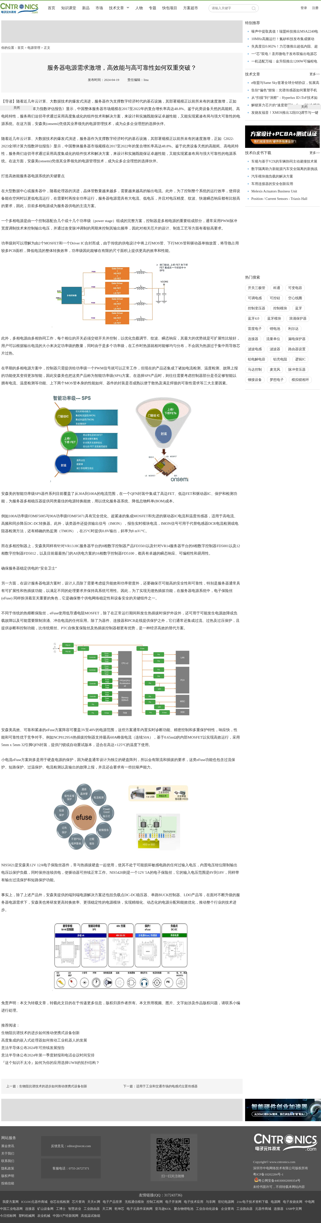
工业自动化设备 (207, 1209)
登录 (304, 8)
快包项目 (169, 8)
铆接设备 (255, 380)
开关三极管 (256, 288)
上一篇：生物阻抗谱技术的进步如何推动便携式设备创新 (46, 1086)
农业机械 (43, 1216)
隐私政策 (7, 1168)
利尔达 (293, 329)
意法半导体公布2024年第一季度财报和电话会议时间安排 (48, 1055)
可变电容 (295, 288)
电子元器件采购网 (140, 1209)
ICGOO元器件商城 (34, 1202)
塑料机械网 (27, 1216)
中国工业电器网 (11, 1209)
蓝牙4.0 (253, 318)
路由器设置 (297, 349)
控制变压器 (256, 308)
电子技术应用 (193, 1202)
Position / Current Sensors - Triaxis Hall (279, 199)
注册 (315, 8)
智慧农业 (74, 1209)
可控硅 (275, 298)
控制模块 (280, 308)
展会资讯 (7, 1146)
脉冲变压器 (297, 369)
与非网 (210, 1202)
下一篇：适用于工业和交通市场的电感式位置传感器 (160, 1086)
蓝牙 (298, 308)
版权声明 (7, 1176)
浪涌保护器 (298, 318)
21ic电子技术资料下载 (252, 1202)
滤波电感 (255, 349)
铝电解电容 (256, 359)
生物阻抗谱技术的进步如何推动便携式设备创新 (40, 1033)
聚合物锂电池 (183, 1209)
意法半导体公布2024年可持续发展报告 (33, 1048)
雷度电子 (255, 329)
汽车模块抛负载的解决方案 (272, 176)
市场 (99, 8)
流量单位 (273, 339)
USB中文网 (294, 1209)
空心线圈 (295, 298)
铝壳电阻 (280, 359)
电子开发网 (173, 1202)
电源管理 (33, 48)
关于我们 (7, 1153)
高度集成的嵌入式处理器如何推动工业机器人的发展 (44, 1040)
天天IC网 (93, 1202)
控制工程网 (155, 1202)
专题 (152, 8)
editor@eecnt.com (79, 1146)
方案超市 (190, 8)
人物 (139, 8)
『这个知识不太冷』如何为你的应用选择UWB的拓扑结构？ (50, 1063)
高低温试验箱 (90, 1216)
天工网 (107, 1209)
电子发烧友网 (292, 1202)
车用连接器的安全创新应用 (272, 184)
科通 (276, 288)
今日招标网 (8, 1216)
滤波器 (275, 349)
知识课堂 (68, 8)
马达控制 (255, 369)
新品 (86, 8)
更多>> (315, 153)
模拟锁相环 (300, 380)
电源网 (275, 1202)
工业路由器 (92, 1209)
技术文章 (116, 8)
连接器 (253, 339)
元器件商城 (263, 1209)
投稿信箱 (7, 1183)
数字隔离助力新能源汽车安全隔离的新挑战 (284, 169)
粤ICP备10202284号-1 (268, 1174)
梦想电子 (277, 380)
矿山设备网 (45, 1209)
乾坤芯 (119, 1209)
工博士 (61, 1209)
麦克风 (275, 369)
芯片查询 (78, 1202)
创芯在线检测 (59, 1202)
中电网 (310, 1202)
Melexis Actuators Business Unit (274, 191)
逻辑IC (300, 359)
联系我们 (7, 1161)
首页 (51, 8)
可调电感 (255, 298)
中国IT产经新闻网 (65, 1216)
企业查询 (227, 1209)
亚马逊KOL (163, 1209)
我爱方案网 (10, 1202)
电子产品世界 (112, 1202)
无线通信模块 (134, 1202)
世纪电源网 (226, 1202)
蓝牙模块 (274, 318)
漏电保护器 (297, 339)
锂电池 (275, 329)
